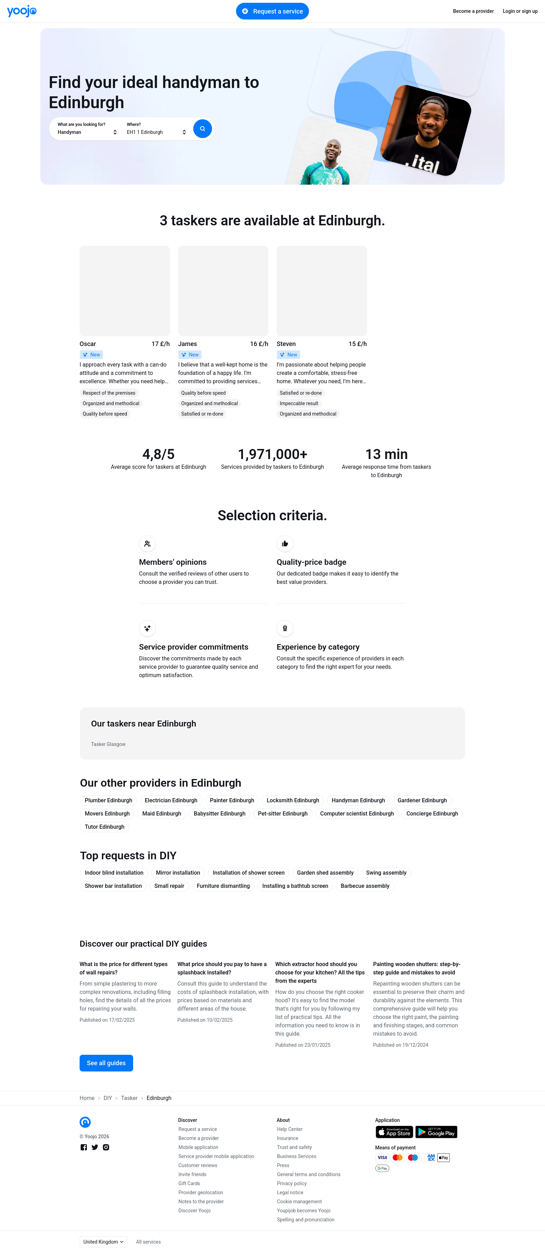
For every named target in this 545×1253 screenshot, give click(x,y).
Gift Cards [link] (189, 1183)
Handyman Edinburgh (358, 800)
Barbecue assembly (365, 886)
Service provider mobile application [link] (216, 1156)
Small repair (169, 886)
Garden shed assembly (325, 872)
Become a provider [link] (473, 11)
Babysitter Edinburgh (219, 813)
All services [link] (148, 1242)
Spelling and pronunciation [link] (305, 1219)
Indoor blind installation (114, 872)
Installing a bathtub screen (295, 886)
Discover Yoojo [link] (195, 1210)
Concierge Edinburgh (432, 813)
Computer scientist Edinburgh (357, 813)
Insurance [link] (287, 1138)
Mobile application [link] (199, 1147)
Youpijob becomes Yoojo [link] (304, 1210)
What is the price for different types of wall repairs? (124, 968)
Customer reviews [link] (198, 1165)
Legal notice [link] (290, 1192)
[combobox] (88, 129)
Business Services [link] (296, 1156)
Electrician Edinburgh (171, 800)
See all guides (106, 1063)
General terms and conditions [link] (309, 1174)
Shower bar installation (113, 886)
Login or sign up (520, 11)
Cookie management (299, 1201)
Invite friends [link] (193, 1174)
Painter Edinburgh (232, 800)
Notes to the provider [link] (201, 1201)
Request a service (272, 11)
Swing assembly (386, 872)
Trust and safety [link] (294, 1147)
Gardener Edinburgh (422, 800)
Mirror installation (178, 872)
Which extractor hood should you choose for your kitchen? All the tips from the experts (320, 972)
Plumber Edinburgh (108, 800)
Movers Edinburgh (107, 813)
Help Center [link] (289, 1129)
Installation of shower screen (249, 872)
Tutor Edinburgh (104, 827)
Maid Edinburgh (161, 813)
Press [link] (283, 1165)
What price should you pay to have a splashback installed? (222, 968)
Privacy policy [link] (292, 1183)
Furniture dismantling (223, 886)
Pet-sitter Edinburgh (283, 813)
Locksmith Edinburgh (293, 800)
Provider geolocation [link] (201, 1192)
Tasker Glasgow (108, 744)
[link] (21, 11)
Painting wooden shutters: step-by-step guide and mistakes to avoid (417, 968)
